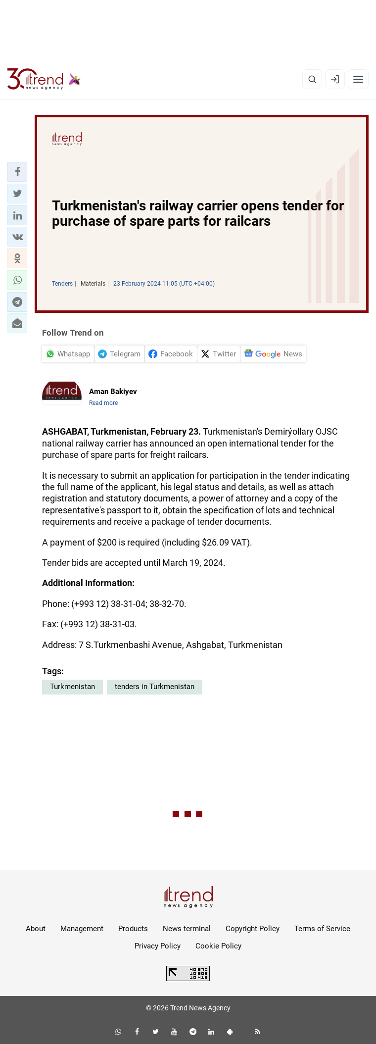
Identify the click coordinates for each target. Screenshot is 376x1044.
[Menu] (358, 79)
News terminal (187, 928)
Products (133, 928)
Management (81, 928)
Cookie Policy (218, 946)
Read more (103, 402)
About (36, 928)
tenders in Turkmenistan (154, 686)
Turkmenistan (72, 686)
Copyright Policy (253, 928)
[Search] (312, 79)
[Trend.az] (44, 79)
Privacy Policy (158, 946)
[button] (17, 171)
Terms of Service (322, 928)
